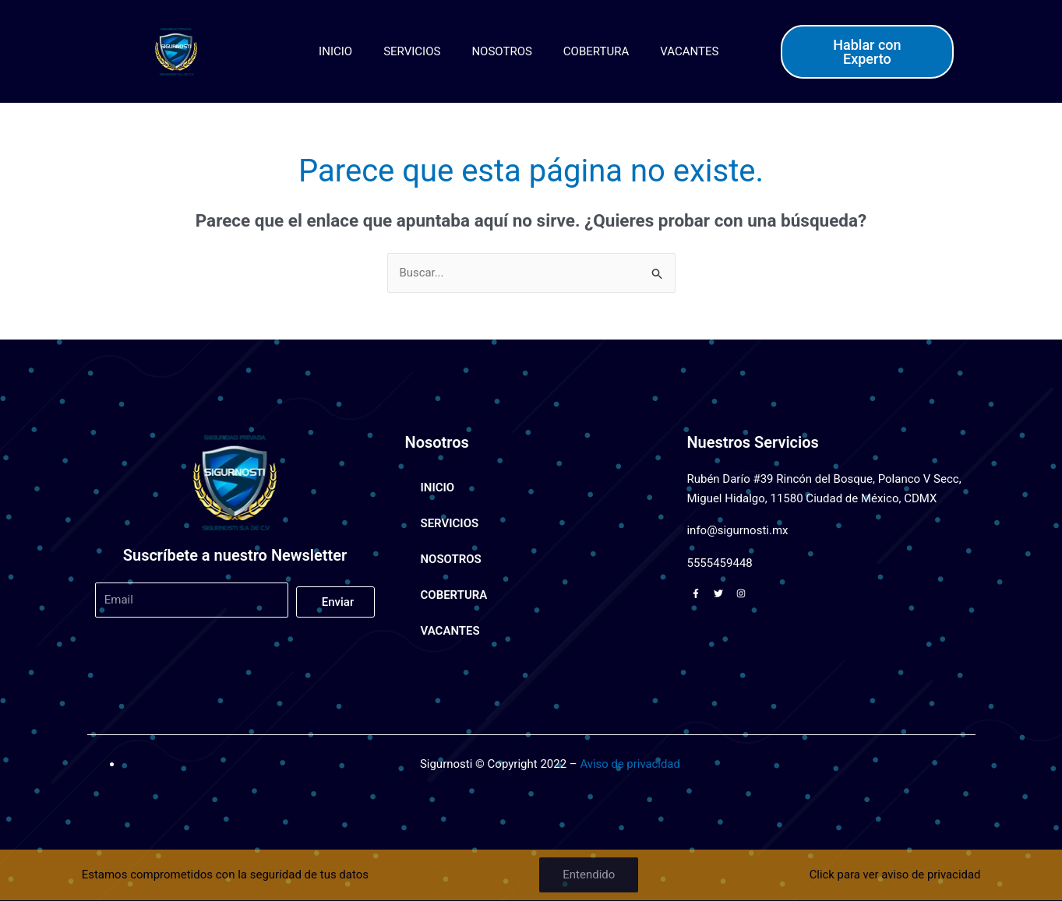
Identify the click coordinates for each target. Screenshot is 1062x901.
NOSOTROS (501, 51)
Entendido (588, 875)
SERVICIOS (411, 51)
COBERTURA (596, 51)
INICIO (335, 51)
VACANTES (689, 51)
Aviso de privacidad (630, 764)
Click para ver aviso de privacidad (894, 875)
